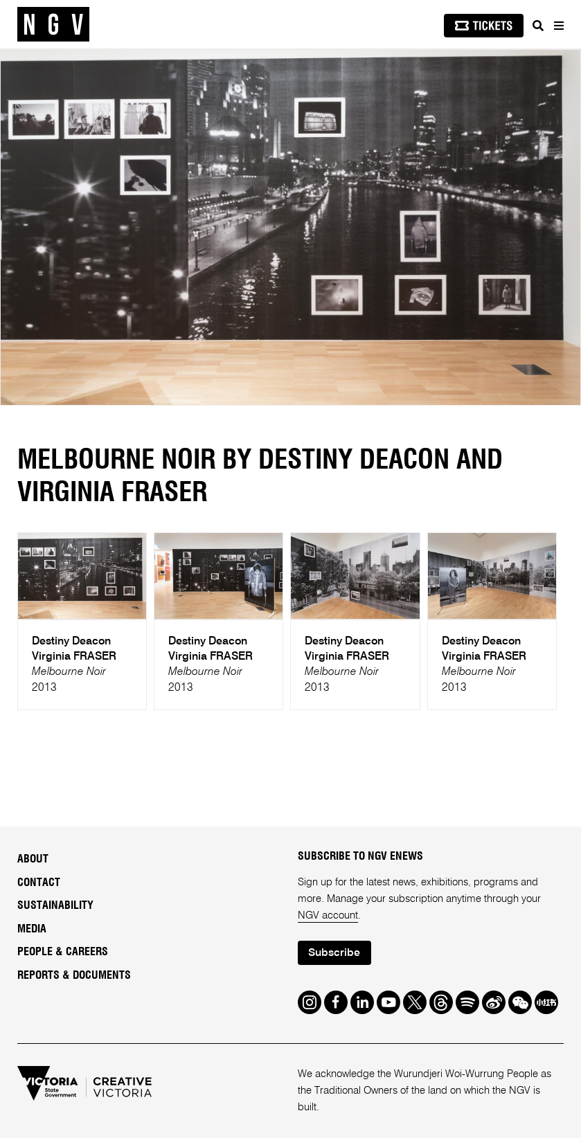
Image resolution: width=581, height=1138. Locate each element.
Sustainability (55, 905)
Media (31, 928)
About (32, 859)
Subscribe (334, 953)
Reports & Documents (74, 975)
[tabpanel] (290, 227)
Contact (38, 882)
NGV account (328, 915)
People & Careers (62, 951)
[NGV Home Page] (53, 24)
